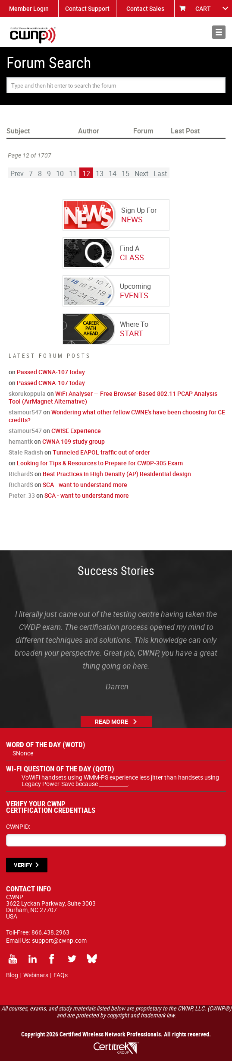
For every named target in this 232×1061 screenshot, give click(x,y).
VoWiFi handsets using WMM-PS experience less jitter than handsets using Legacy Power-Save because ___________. (120, 780)
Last (160, 173)
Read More (111, 721)
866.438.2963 (50, 932)
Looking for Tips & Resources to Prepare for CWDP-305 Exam (100, 463)
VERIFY (23, 865)
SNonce (23, 753)
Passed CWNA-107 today (51, 372)
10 (60, 173)
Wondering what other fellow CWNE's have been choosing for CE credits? (117, 416)
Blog (12, 975)
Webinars (35, 975)
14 (112, 173)
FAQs (60, 975)
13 (99, 173)
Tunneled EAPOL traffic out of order (101, 452)
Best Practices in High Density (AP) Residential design (117, 474)
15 (125, 173)
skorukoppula (27, 393)
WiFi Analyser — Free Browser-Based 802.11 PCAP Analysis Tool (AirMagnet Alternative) (113, 397)
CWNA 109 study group (73, 441)
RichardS (21, 474)
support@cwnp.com (59, 940)
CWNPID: (18, 826)
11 (73, 173)
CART (203, 8)
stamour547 (25, 412)
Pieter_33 (22, 495)
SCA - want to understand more (85, 484)
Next (141, 173)
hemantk (21, 441)
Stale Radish (26, 452)
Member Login (29, 8)
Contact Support (87, 8)
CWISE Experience (76, 430)
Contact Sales (145, 8)
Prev (17, 173)
